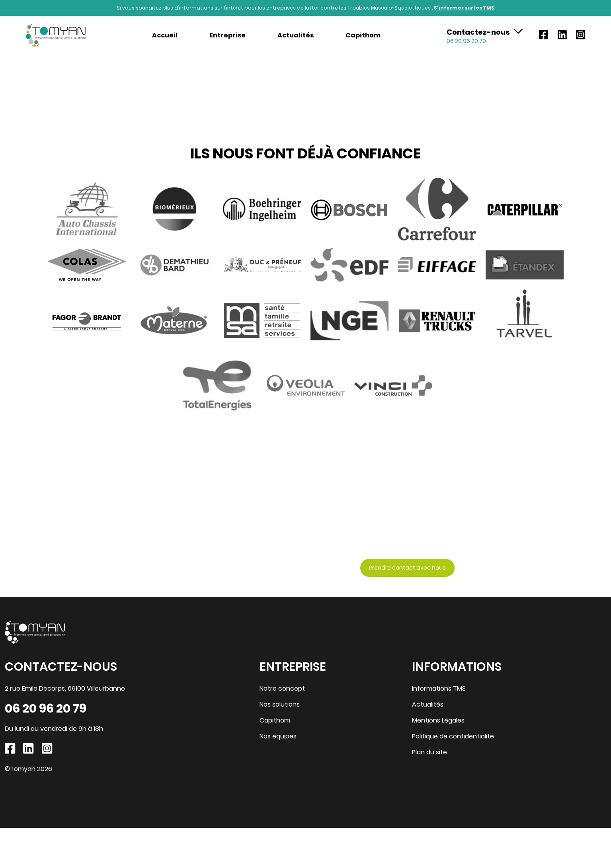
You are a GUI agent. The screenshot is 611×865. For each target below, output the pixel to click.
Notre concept (282, 688)
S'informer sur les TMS (464, 7)
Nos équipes (278, 736)
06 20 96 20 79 (45, 708)
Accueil (165, 35)
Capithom (363, 35)
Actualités (295, 35)
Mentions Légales (438, 720)
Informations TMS (439, 688)
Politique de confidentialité (453, 736)
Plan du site (429, 752)
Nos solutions (280, 704)
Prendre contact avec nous (407, 568)
